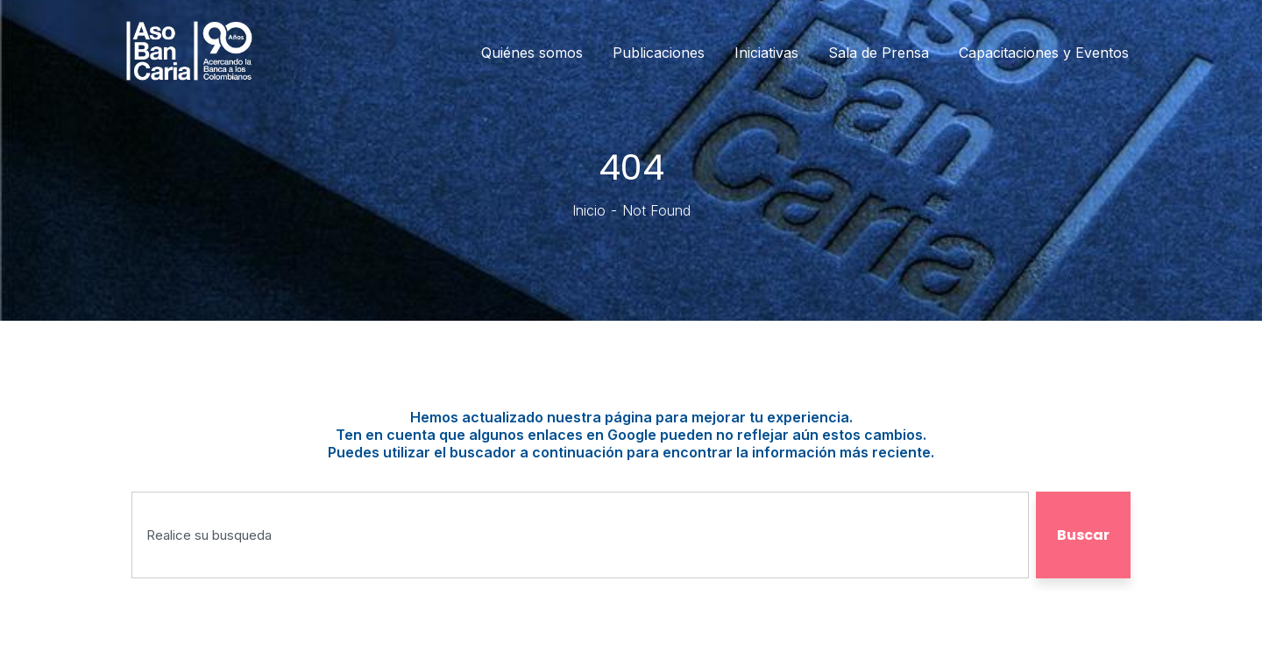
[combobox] (580, 535)
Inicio (589, 210)
